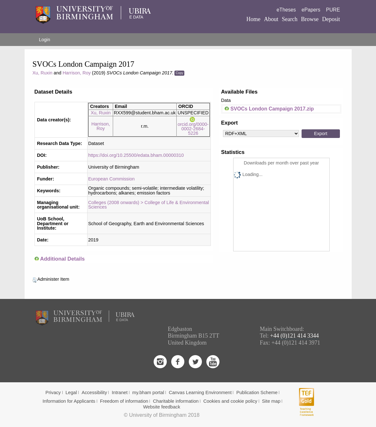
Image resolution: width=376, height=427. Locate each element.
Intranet (120, 392)
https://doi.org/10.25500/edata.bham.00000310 (136, 155)
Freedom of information (124, 401)
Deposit (331, 19)
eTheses (286, 9)
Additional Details (62, 259)
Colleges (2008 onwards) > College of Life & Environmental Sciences (148, 205)
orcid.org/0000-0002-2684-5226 (193, 126)
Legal (71, 392)
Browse (309, 19)
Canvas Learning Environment (200, 392)
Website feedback (161, 406)
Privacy (53, 392)
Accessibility (94, 392)
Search (289, 19)
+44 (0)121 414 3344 (294, 335)
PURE (333, 9)
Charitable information (176, 401)
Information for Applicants (68, 401)
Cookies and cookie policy (230, 401)
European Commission (111, 178)
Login (44, 39)
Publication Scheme (257, 392)
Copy (179, 73)
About (271, 19)
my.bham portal (148, 392)
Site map (271, 401)
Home (253, 19)
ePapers (311, 9)
